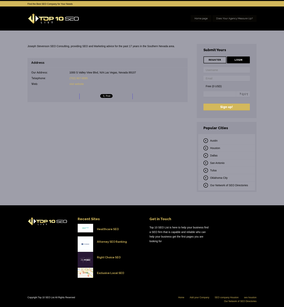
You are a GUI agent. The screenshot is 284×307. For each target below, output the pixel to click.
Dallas (214, 155)
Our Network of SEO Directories (229, 185)
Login (238, 60)
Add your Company (199, 297)
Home (181, 297)
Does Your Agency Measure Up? (234, 18)
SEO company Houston (227, 297)
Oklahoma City (219, 177)
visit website (76, 83)
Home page (201, 18)
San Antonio (217, 162)
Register (215, 60)
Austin (214, 140)
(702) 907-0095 (78, 78)
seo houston (250, 297)
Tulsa (213, 170)
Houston (215, 148)
